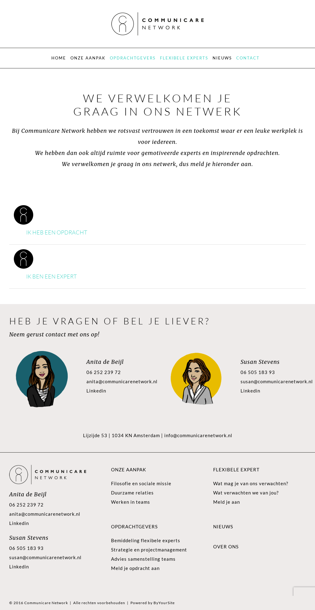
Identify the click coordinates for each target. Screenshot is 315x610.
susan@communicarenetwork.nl (277, 381)
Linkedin (96, 390)
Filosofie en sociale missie (141, 483)
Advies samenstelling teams (143, 559)
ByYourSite (164, 602)
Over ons (226, 546)
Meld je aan (226, 502)
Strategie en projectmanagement (149, 549)
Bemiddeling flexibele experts (145, 540)
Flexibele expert (236, 469)
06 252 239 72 (103, 372)
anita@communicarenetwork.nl (122, 381)
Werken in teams (130, 502)
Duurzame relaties (132, 492)
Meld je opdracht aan (135, 568)
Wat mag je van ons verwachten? (250, 483)
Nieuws (223, 526)
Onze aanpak (128, 469)
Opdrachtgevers (134, 526)
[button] (157, 232)
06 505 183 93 (258, 372)
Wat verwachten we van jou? (246, 492)
